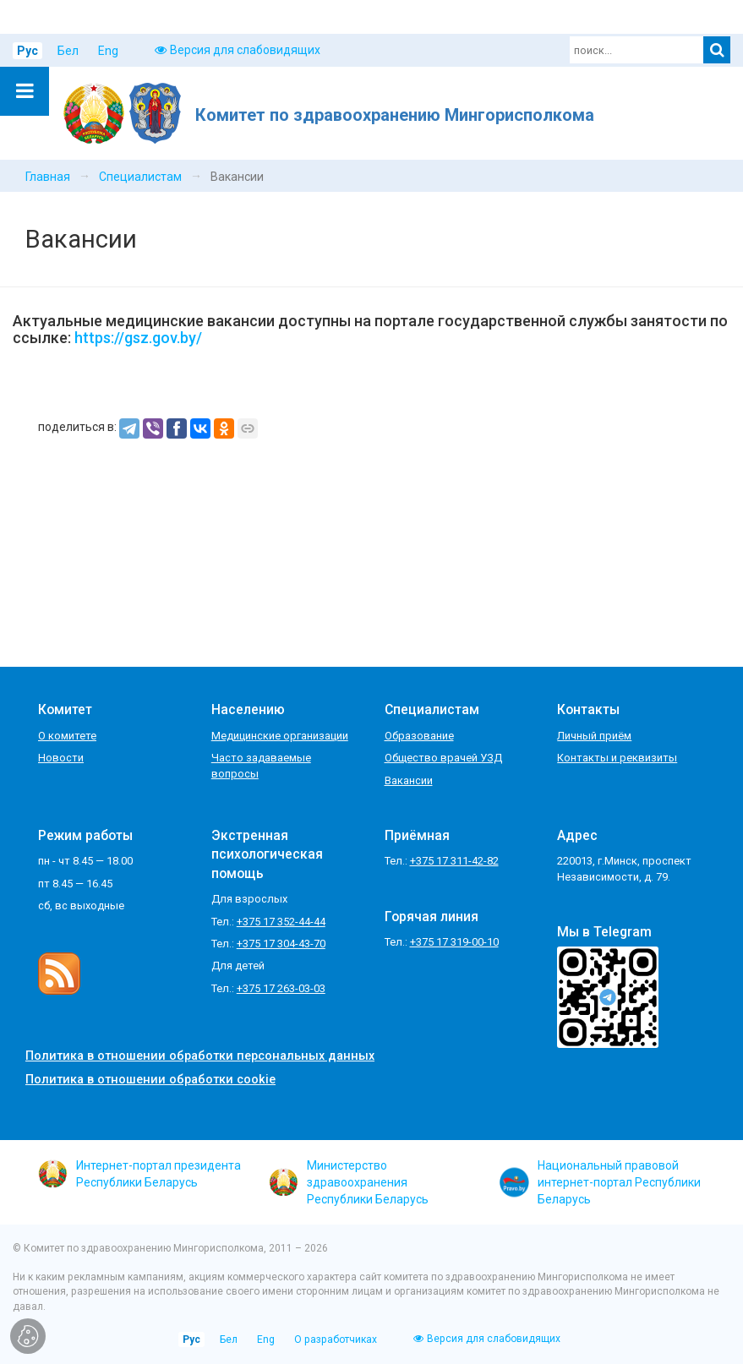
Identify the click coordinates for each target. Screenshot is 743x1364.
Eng (108, 50)
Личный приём (594, 735)
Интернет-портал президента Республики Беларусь (139, 1174)
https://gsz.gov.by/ (138, 337)
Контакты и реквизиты (617, 757)
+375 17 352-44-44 (281, 921)
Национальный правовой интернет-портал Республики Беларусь (600, 1182)
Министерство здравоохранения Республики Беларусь (349, 1182)
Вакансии (409, 780)
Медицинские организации (279, 735)
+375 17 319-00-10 (454, 942)
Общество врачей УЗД (443, 757)
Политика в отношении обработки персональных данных (199, 1056)
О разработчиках (335, 1339)
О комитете (67, 735)
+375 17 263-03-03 (281, 988)
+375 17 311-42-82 (454, 860)
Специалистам (140, 176)
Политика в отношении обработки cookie (150, 1079)
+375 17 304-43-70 (281, 943)
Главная (47, 176)
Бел (68, 50)
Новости (61, 757)
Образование (419, 735)
